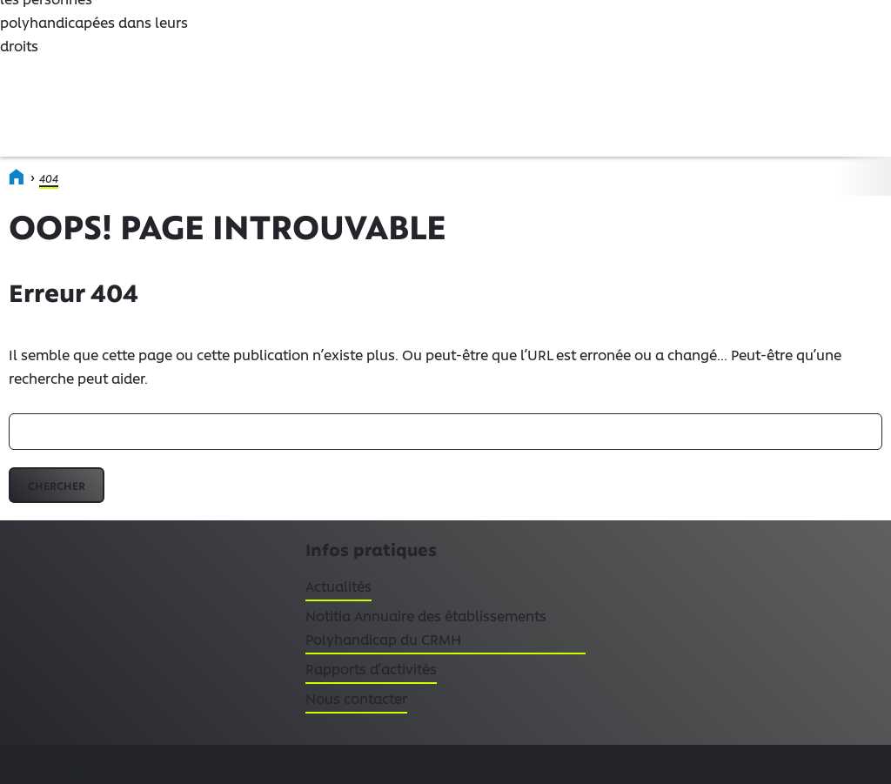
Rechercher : (9, 413)
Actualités (338, 589)
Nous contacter (356, 697)
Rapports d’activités (371, 668)
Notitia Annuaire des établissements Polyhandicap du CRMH (425, 627)
